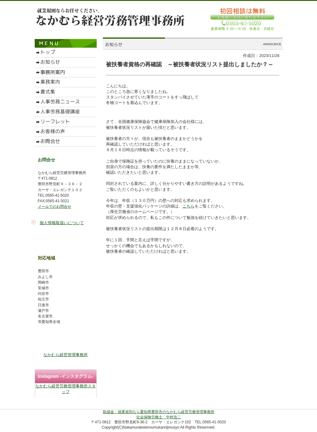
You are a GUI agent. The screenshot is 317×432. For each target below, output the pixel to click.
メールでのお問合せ (54, 206)
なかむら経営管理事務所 (65, 354)
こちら (189, 206)
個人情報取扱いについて (62, 222)
